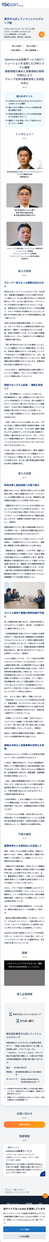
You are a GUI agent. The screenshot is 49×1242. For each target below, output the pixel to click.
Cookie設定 (24, 1236)
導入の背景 (16, 46)
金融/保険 (28, 37)
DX (23, 28)
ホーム (9, 1189)
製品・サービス (18, 1189)
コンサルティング (25, 31)
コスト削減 (14, 31)
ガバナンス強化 (30, 28)
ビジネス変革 (21, 34)
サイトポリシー (26, 1219)
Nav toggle (45, 4)
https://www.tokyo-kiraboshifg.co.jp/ (30, 1080)
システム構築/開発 (10, 34)
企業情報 (28, 1203)
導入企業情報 (30, 50)
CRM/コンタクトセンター (12, 28)
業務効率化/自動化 (10, 37)
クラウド (7, 31)
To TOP (45, 1195)
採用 (40, 1203)
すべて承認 (24, 1229)
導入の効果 (31, 46)
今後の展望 (15, 50)
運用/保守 (20, 37)
